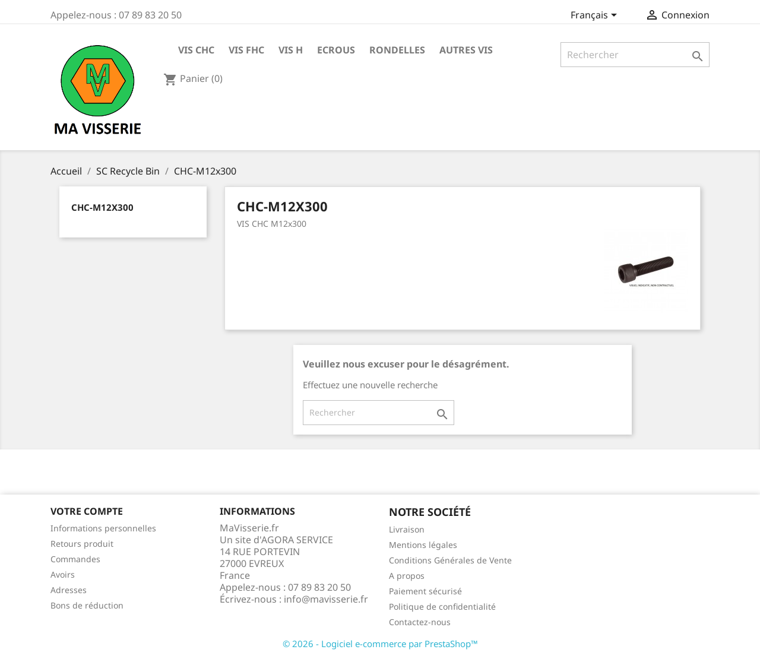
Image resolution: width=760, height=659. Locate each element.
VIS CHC (196, 49)
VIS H (290, 49)
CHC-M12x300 (102, 207)
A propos (407, 575)
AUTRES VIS (466, 49)
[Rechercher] (635, 54)
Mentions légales (423, 544)
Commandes (75, 559)
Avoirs (62, 574)
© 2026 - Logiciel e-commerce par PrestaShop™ (380, 644)
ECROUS (336, 49)
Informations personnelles (103, 528)
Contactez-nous (420, 622)
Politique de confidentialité (442, 606)
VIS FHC (246, 49)
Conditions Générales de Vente (450, 560)
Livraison (407, 529)
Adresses (68, 589)
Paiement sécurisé (425, 591)
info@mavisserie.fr (326, 599)
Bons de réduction (87, 605)
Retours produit (81, 543)
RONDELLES (397, 49)
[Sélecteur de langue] (596, 16)
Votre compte (86, 511)
